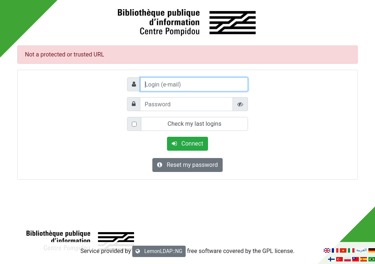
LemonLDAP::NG (158, 251)
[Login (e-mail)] (194, 84)
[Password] (186, 104)
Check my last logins (195, 123)
